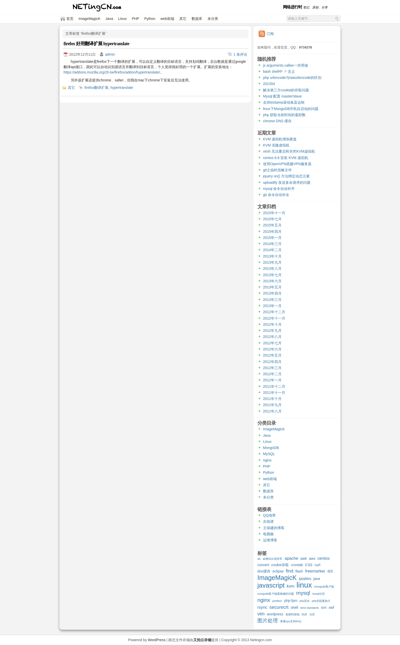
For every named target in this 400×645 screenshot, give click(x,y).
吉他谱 (268, 521)
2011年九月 (272, 405)
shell (294, 607)
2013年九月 (272, 262)
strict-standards (309, 607)
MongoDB (271, 448)
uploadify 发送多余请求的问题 (286, 182)
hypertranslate (121, 88)
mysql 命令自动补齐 (279, 189)
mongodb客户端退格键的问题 (275, 593)
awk (304, 558)
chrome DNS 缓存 (277, 121)
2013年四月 (272, 293)
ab (258, 558)
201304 (269, 84)
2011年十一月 (274, 393)
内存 (304, 614)
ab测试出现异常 (272, 558)
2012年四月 (272, 362)
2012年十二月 (274, 312)
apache (291, 558)
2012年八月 (272, 337)
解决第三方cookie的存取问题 (286, 90)
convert (263, 565)
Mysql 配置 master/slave (282, 96)
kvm (290, 586)
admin (110, 54)
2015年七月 (272, 219)
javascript (271, 586)
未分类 (212, 19)
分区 (312, 614)
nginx (267, 460)
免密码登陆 (292, 614)
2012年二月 (272, 374)
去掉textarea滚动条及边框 (284, 102)
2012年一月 (272, 380)
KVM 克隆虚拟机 (276, 145)
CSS (308, 565)
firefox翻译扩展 (96, 88)
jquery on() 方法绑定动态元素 (286, 176)
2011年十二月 (274, 386)
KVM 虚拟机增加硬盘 (280, 139)
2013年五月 (272, 287)
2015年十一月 (274, 213)
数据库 (197, 19)
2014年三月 (272, 244)
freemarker (315, 571)
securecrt (279, 607)
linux (304, 585)
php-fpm (290, 601)
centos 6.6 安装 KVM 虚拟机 (285, 158)
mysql (303, 593)
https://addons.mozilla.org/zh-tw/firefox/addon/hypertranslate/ (112, 72)
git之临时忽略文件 (277, 170)
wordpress (275, 614)
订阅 (270, 34)
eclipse (278, 571)
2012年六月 (272, 349)
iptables (305, 579)
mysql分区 (318, 593)
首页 (69, 19)
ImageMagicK (90, 19)
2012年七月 (272, 343)
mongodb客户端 (324, 586)
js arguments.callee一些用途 (285, 65)
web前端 (167, 19)
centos (323, 558)
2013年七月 (272, 275)
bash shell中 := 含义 (279, 71)
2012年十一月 (274, 318)
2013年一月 (272, 306)
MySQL (269, 454)
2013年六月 (272, 281)
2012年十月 (272, 324)
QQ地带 (269, 515)
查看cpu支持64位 (291, 621)
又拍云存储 (202, 640)
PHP (135, 19)
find (289, 571)
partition (277, 600)
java (317, 579)
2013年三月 (272, 300)
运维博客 (270, 540)
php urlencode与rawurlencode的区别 (292, 78)
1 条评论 (240, 54)
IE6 (330, 571)
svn (324, 607)
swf (331, 607)
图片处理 (267, 620)
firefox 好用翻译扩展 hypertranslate (96, 43)
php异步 (304, 600)
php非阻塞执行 (321, 600)
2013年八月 (272, 268)
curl (317, 565)
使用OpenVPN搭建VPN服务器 (287, 164)
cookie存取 (280, 565)
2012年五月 (272, 355)
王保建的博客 (273, 528)
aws (312, 558)
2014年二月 (272, 250)
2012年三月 (272, 368)
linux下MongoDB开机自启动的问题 (290, 109)
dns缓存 (263, 571)
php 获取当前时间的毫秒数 (284, 115)
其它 (182, 19)
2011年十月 (272, 399)
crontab (297, 565)
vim (261, 614)
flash (299, 571)
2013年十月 (272, 256)
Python (149, 19)
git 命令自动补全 (276, 195)
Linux (122, 19)
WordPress (157, 640)
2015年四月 (272, 231)
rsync (262, 607)
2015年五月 (272, 225)
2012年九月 (272, 330)
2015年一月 (272, 238)
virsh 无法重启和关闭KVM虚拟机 (289, 151)
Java (109, 19)
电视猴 (268, 534)
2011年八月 (272, 411)
